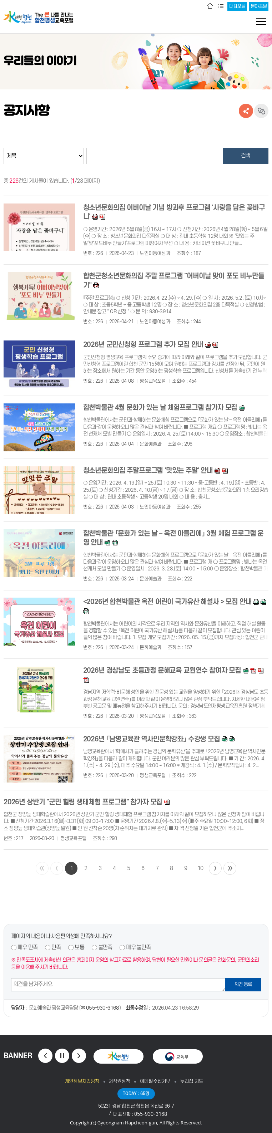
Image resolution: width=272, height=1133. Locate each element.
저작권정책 (119, 1081)
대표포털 (237, 6)
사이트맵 (221, 6)
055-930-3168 (102, 1008)
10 (200, 868)
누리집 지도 (191, 1081)
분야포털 (259, 6)
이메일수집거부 (155, 1081)
